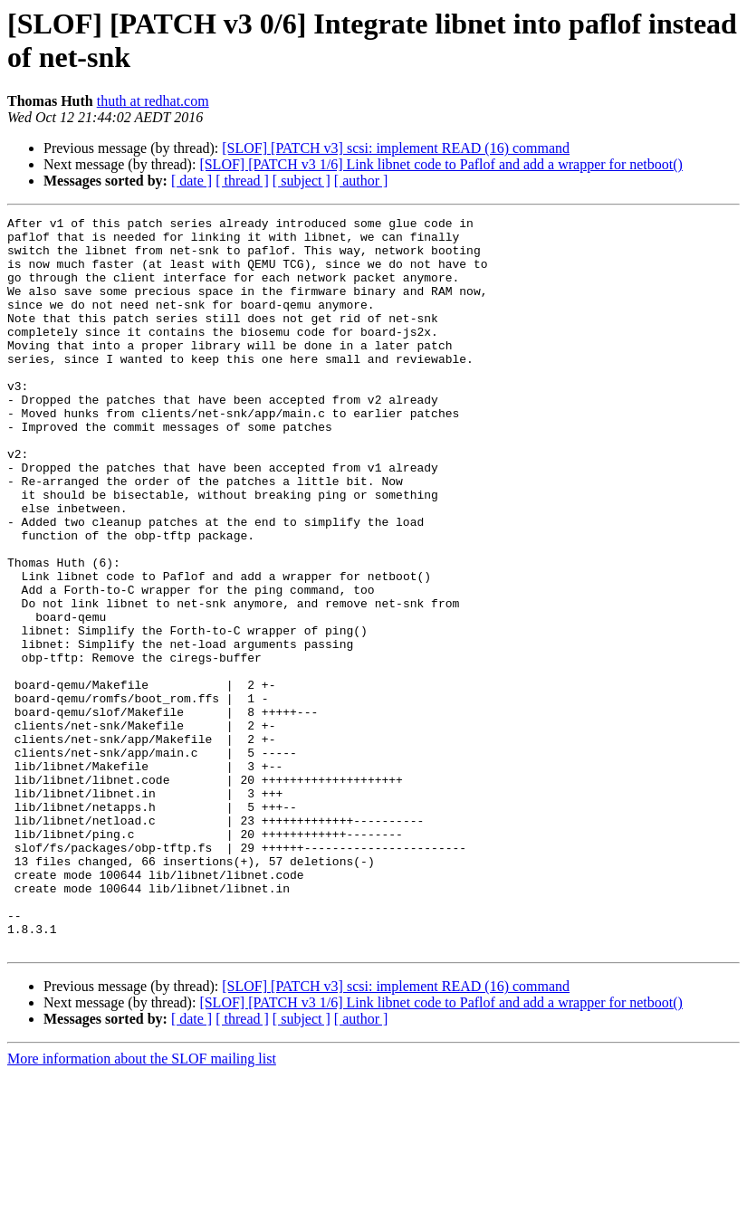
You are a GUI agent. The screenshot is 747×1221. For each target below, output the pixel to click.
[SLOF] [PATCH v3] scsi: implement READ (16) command (396, 148)
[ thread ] (242, 180)
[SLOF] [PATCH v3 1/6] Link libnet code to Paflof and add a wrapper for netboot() (441, 164)
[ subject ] (301, 180)
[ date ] (191, 180)
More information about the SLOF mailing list (141, 1205)
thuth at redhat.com (153, 101)
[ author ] (361, 180)
